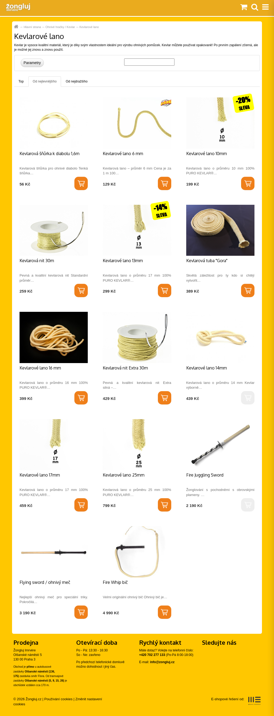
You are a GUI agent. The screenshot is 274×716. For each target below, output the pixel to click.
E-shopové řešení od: (236, 701)
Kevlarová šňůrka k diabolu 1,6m (49, 153)
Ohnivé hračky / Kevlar (60, 27)
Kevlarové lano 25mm (123, 475)
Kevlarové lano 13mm (123, 260)
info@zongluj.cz (162, 662)
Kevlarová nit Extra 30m (125, 368)
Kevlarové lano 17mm (40, 475)
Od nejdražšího (76, 81)
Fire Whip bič (115, 582)
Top (21, 81)
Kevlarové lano (89, 27)
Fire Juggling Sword (204, 475)
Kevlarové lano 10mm (206, 153)
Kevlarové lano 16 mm (40, 368)
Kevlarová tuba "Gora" (206, 260)
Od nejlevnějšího (44, 81)
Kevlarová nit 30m (37, 260)
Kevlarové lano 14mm (206, 368)
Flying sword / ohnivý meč (45, 582)
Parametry (32, 63)
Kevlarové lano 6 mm (123, 153)
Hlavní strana (16, 26)
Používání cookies (58, 699)
